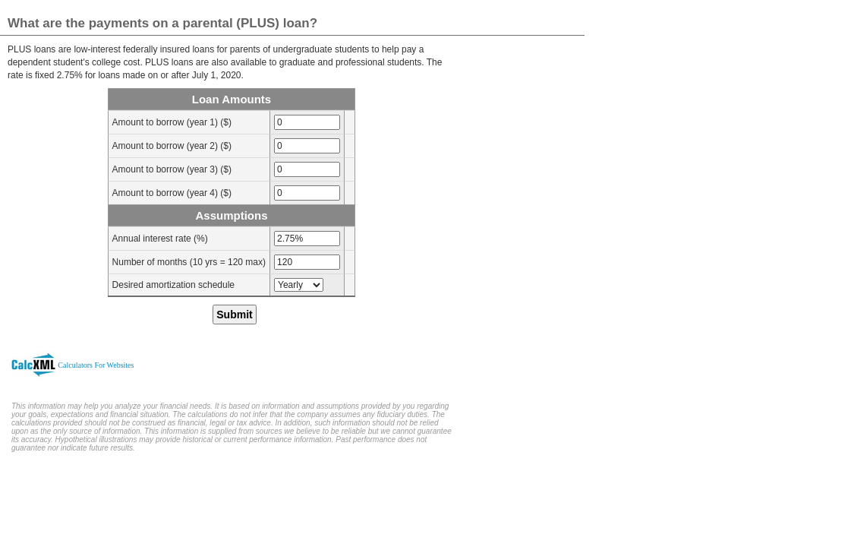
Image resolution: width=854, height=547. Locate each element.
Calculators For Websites (96, 365)
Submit (234, 314)
